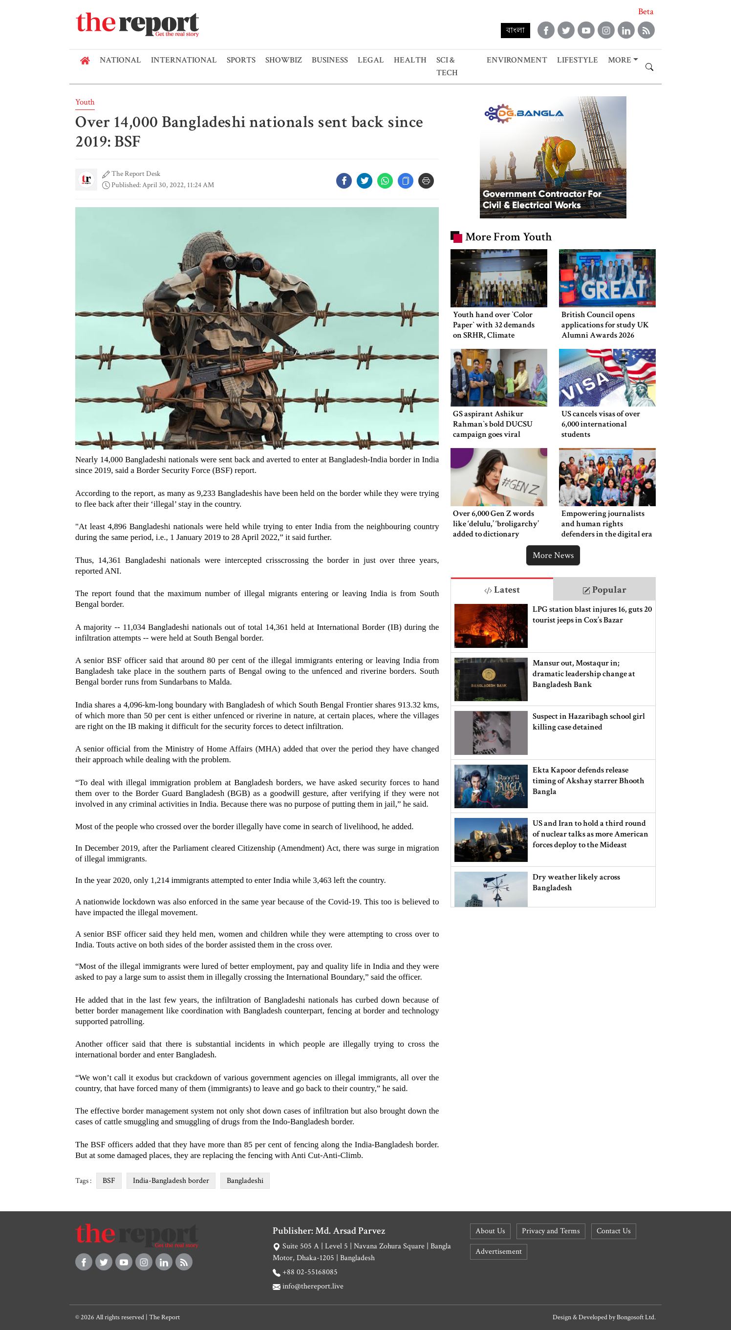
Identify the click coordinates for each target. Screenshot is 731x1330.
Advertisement (498, 1251)
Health (410, 60)
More (619, 60)
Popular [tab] (604, 589)
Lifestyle (577, 60)
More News (553, 555)
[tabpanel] (553, 754)
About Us (490, 1231)
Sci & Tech (447, 66)
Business (330, 60)
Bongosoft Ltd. (636, 1317)
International (184, 60)
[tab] (502, 589)
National (120, 60)
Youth (85, 102)
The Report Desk (135, 173)
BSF (109, 1181)
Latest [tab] (502, 589)
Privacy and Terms (551, 1231)
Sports (241, 60)
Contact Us (614, 1231)
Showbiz (283, 60)
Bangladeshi (245, 1181)
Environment (517, 60)
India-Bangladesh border (171, 1181)
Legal (371, 60)
